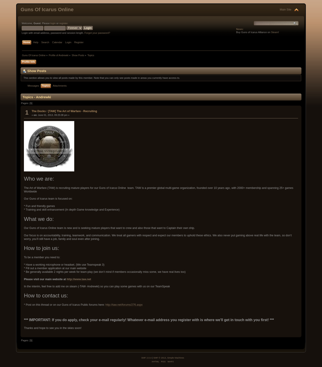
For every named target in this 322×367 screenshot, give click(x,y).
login (53, 23)
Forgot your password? (97, 33)
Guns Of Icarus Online (47, 9)
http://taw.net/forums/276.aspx (124, 304)
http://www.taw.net (79, 279)
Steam (274, 32)
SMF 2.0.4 (146, 357)
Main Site (285, 9)
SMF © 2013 (159, 357)
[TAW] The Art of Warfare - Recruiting (72, 111)
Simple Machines (175, 357)
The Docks (39, 111)
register (63, 23)
